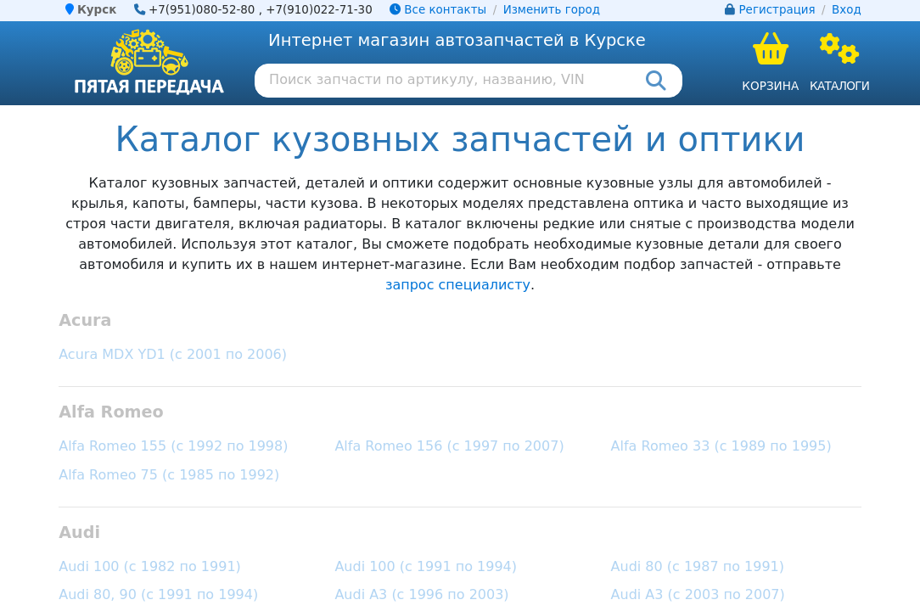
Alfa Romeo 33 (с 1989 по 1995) (721, 446)
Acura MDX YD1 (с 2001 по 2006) (173, 354)
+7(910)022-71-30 (319, 9)
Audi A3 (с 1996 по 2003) (421, 594)
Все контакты (438, 9)
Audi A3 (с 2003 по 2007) (698, 594)
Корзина (770, 85)
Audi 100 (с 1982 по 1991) (150, 566)
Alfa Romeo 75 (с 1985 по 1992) (169, 475)
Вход (846, 9)
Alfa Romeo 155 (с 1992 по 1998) (173, 446)
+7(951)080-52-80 (202, 9)
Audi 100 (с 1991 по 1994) (425, 566)
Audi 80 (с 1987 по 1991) (697, 566)
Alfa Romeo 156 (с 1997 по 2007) (449, 446)
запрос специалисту (457, 285)
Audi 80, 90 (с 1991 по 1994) (158, 594)
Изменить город (551, 9)
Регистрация (777, 9)
